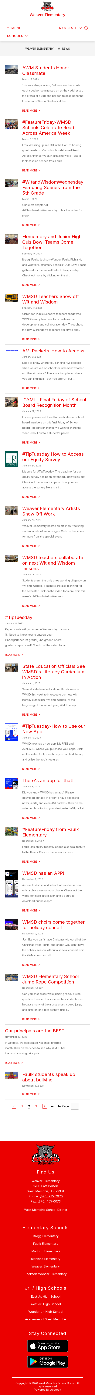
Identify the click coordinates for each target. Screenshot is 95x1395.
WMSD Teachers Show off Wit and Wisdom (50, 299)
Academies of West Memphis (45, 1319)
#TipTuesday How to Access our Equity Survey (53, 456)
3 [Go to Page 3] (36, 1106)
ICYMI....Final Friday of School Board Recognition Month (54, 402)
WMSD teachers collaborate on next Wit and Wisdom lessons (52, 563)
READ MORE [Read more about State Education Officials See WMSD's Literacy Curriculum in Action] (31, 714)
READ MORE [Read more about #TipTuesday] (14, 654)
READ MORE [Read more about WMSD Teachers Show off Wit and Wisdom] (31, 339)
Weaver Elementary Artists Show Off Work (51, 511)
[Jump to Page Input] (75, 1106)
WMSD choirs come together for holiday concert (53, 924)
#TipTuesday (18, 617)
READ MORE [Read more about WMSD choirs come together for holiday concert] (31, 964)
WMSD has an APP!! (44, 873)
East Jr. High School (45, 1296)
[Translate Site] (69, 28)
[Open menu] (14, 28)
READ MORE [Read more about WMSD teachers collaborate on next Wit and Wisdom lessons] (31, 605)
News (66, 48)
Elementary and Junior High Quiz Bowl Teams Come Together (52, 242)
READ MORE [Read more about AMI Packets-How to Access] (31, 388)
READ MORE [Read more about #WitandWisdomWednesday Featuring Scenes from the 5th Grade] (31, 225)
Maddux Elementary (45, 1251)
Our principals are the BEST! (35, 1031)
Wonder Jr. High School (45, 1312)
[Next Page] (44, 1106)
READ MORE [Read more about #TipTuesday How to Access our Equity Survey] (31, 496)
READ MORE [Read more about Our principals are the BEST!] (14, 1062)
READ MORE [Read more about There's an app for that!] (31, 817)
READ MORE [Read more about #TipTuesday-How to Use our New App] (31, 769)
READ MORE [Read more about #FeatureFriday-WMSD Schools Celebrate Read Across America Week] (31, 170)
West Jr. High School (45, 1304)
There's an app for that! (47, 780)
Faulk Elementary (45, 1244)
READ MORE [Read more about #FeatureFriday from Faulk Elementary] (31, 861)
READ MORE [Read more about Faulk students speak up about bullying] (31, 1094)
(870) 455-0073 (49, 1201)
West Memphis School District (45, 1210)
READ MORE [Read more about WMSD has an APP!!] (31, 910)
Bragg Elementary (46, 1236)
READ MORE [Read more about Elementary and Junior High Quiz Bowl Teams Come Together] (31, 284)
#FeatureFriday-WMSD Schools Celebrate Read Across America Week (48, 127)
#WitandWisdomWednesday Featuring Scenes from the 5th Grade (52, 187)
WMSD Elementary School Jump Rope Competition (50, 979)
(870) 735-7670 (51, 1196)
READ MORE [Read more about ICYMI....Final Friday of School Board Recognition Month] (31, 442)
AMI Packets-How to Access (53, 351)
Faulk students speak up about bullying (48, 1077)
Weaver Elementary (39, 48)
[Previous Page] (14, 1106)
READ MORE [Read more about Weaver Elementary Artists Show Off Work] (31, 546)
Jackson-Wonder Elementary (46, 1274)
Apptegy (55, 1389)
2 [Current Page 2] (29, 1106)
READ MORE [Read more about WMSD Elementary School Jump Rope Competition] (31, 1019)
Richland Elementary (45, 1259)
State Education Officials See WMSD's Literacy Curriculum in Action (53, 671)
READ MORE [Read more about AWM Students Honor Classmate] (31, 110)
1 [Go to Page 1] (22, 1106)
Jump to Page (59, 1106)
